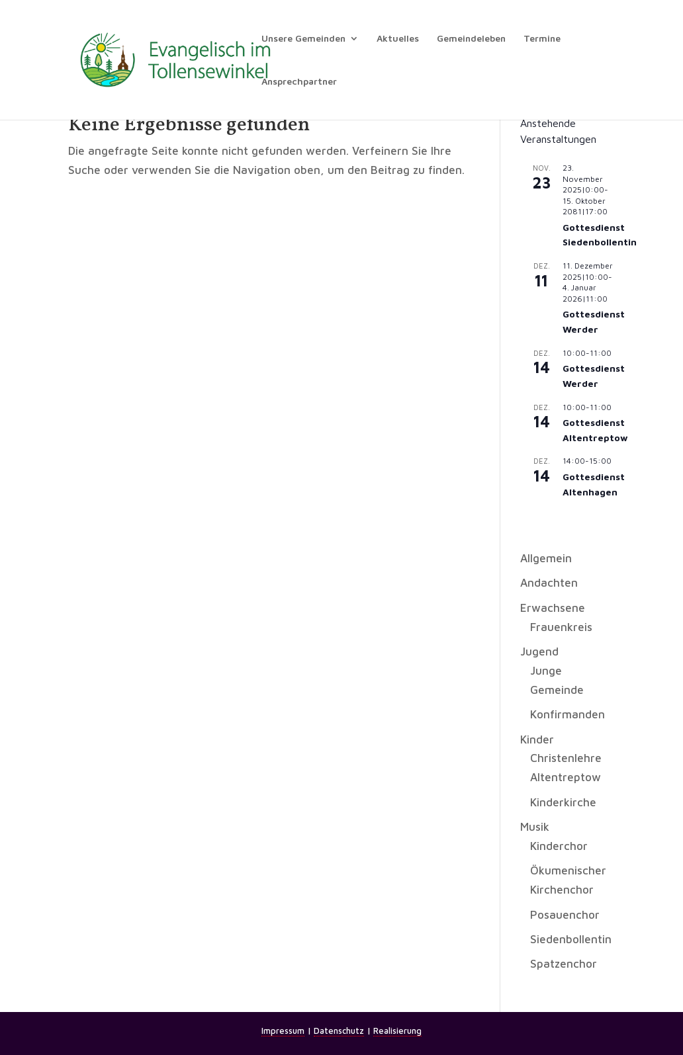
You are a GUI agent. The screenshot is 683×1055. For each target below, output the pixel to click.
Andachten (549, 582)
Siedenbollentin (571, 939)
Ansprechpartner (299, 82)
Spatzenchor (563, 963)
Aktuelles (398, 39)
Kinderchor (559, 846)
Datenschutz (339, 1030)
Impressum (282, 1030)
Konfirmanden (567, 714)
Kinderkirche (563, 802)
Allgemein (546, 558)
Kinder (537, 739)
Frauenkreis (561, 627)
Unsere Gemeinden (303, 39)
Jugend (539, 651)
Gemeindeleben (471, 39)
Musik (534, 826)
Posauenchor (565, 914)
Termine (542, 39)
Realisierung (397, 1030)
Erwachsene (552, 607)
